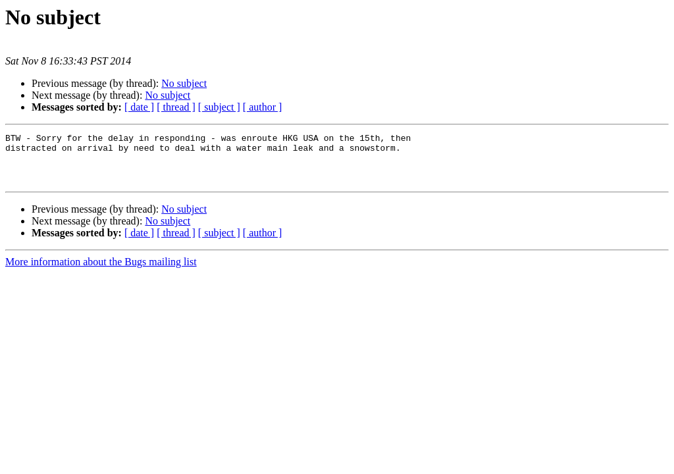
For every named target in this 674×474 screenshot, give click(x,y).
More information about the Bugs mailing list (101, 271)
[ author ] (262, 107)
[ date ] (139, 107)
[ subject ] (219, 107)
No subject (184, 83)
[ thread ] (176, 107)
